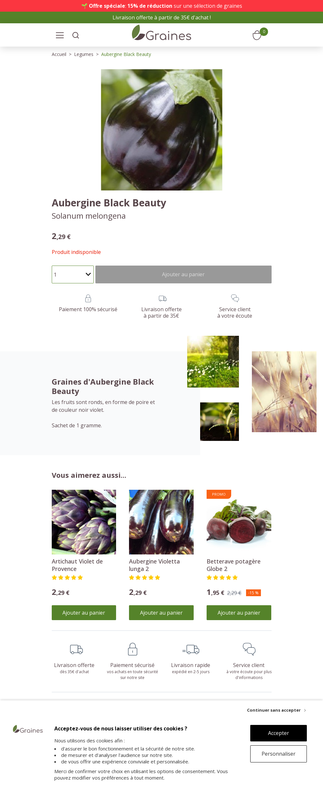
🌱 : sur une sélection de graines (161, 5)
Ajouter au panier (83, 612)
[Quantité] (73, 274)
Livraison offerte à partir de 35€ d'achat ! (162, 17)
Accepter (278, 733)
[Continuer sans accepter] (276, 710)
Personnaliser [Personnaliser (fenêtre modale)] (279, 753)
